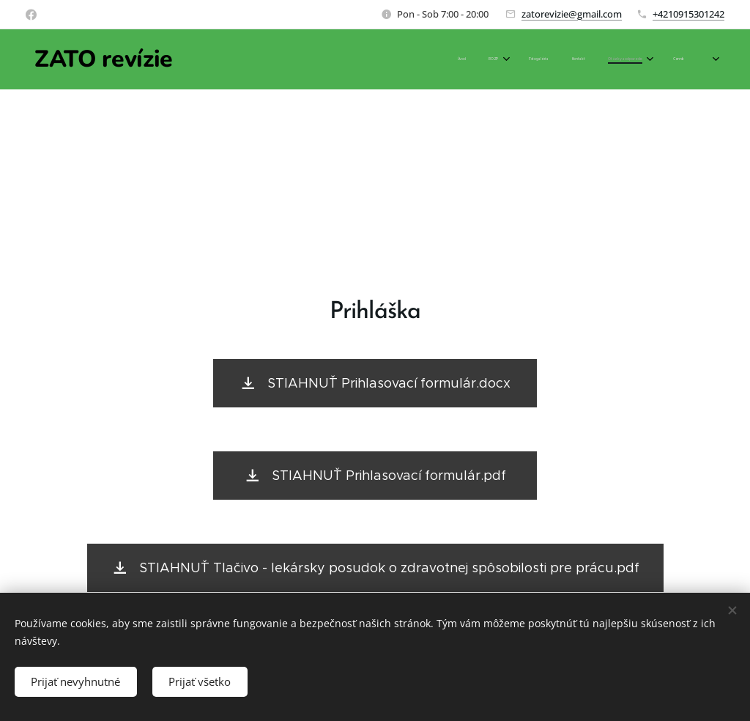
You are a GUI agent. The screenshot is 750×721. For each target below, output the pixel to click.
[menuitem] (573, 59)
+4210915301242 (688, 14)
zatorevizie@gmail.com (571, 14)
